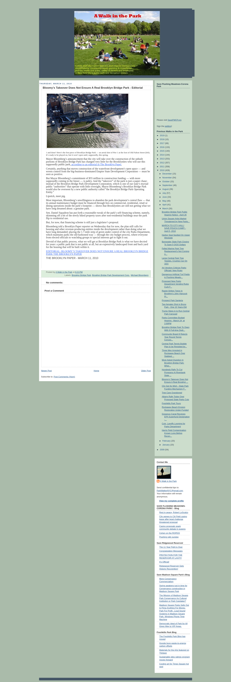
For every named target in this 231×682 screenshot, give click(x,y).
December (167, 174)
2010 (162, 170)
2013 (162, 159)
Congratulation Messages (171, 551)
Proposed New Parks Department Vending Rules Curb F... (175, 284)
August (165, 189)
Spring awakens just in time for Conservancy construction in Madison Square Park (173, 589)
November (167, 178)
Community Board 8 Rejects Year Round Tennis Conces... (174, 337)
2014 (162, 155)
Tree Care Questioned (172, 393)
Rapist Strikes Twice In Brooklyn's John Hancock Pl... (174, 294)
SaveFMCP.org (175, 120)
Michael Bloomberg (139, 275)
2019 (162, 135)
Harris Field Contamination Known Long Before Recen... (174, 433)
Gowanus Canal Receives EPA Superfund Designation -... (175, 417)
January (166, 445)
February (166, 441)
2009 (162, 450)
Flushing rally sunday (169, 537)
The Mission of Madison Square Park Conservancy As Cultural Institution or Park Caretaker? (173, 598)
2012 (162, 163)
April (164, 205)
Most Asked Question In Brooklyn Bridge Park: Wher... (173, 363)
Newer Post (46, 371)
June (164, 197)
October (166, 181)
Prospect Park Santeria (172, 300)
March (165, 208)
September (167, 185)
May (164, 201)
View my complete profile (171, 501)
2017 (162, 143)
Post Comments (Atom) (64, 377)
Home (96, 371)
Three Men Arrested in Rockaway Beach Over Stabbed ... (173, 353)
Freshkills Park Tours (171, 403)
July (164, 193)
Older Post (146, 371)
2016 (162, 147)
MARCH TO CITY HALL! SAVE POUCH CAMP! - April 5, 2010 (174, 228)
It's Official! (164, 562)
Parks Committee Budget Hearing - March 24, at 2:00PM (173, 321)
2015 (162, 151)
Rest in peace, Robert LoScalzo (173, 512)
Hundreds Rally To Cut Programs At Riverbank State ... (173, 372)
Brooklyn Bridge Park (81, 275)
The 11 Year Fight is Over (171, 547)
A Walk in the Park (168, 481)
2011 (162, 166)
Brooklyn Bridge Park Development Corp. (111, 275)
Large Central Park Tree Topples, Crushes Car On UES (174, 261)
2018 (162, 139)
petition (168, 126)
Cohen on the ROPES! (169, 533)
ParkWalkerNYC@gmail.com (170, 491)
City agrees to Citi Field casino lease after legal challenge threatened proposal (173, 519)
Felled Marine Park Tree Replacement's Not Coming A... (175, 251)
